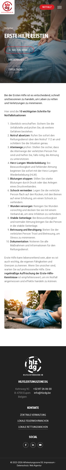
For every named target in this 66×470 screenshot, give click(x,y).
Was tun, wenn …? (21, 50)
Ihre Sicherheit (16, 59)
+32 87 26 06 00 (42, 388)
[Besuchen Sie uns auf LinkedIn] (33, 445)
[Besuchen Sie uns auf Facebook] (25, 445)
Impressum (49, 462)
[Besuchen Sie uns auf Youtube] (40, 445)
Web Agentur (36, 465)
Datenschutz (23, 465)
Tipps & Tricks (15, 69)
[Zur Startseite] (7, 7)
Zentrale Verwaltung (33, 414)
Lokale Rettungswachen (33, 426)
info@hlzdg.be (42, 392)
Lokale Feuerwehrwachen (33, 420)
